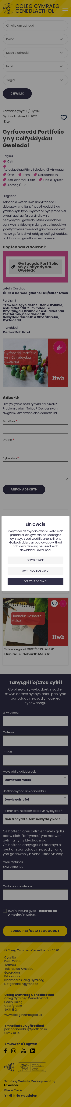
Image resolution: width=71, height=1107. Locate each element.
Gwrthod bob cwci (35, 571)
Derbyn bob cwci (35, 581)
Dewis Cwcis (35, 560)
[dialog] (35, 553)
